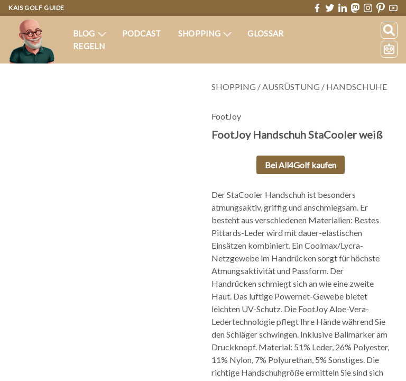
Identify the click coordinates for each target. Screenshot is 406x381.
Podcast (141, 33)
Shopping (205, 33)
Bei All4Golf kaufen (300, 165)
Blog (89, 33)
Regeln (89, 46)
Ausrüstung (291, 86)
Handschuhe (356, 86)
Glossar (265, 33)
